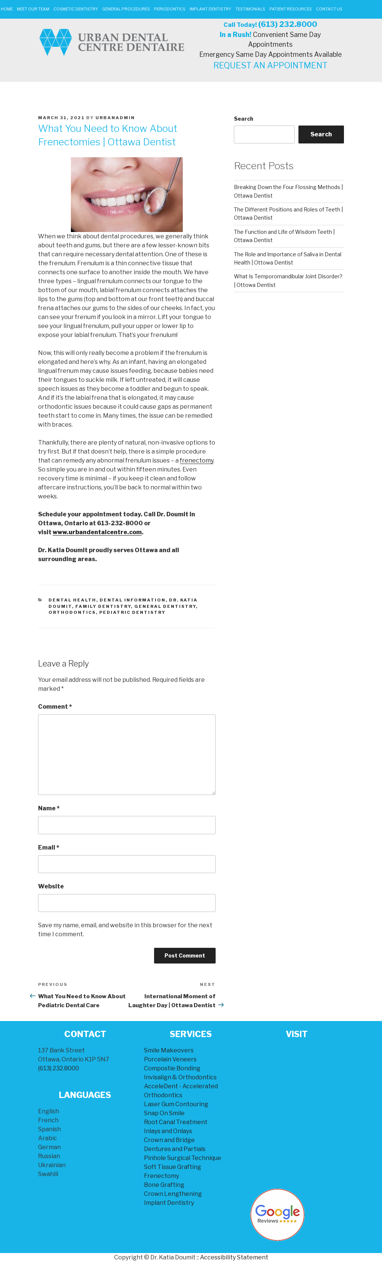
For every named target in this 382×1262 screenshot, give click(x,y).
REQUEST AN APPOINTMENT (270, 65)
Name (49, 808)
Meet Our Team (33, 9)
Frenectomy (161, 1175)
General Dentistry (165, 606)
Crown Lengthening (173, 1193)
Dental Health (72, 600)
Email (48, 847)
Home (7, 9)
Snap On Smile (164, 1113)
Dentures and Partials (175, 1149)
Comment (55, 706)
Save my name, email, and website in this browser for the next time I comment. (125, 930)
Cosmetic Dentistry (75, 9)
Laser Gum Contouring (176, 1104)
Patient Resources (290, 9)
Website (51, 886)
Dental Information (133, 600)
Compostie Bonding (172, 1068)
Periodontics (169, 9)
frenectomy (196, 460)
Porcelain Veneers (170, 1059)
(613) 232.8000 (287, 24)
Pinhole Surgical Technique (182, 1158)
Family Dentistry (103, 606)
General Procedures (126, 9)
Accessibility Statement (234, 1257)
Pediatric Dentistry (132, 612)
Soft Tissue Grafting (172, 1166)
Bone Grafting (164, 1184)
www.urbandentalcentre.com (97, 532)
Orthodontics (72, 612)
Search (243, 118)
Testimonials (250, 9)
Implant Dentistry (210, 9)
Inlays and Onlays (168, 1131)
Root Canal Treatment (175, 1122)
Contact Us (329, 9)
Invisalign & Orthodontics (180, 1077)
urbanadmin (115, 117)
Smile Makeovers (169, 1050)
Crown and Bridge (169, 1140)
